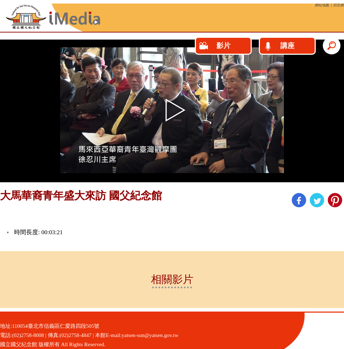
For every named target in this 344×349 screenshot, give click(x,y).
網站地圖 (322, 5)
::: (312, 5)
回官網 (338, 5)
